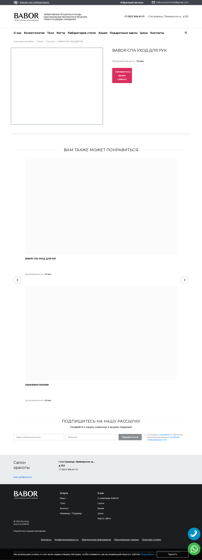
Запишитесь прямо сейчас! (123, 75)
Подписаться (130, 437)
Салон (101, 503)
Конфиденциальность (67, 539)
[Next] (184, 280)
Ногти (61, 32)
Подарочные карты (123, 32)
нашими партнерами (36, 531)
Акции (102, 32)
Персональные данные (126, 539)
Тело (50, 32)
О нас (17, 32)
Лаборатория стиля (82, 32)
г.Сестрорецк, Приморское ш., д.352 (168, 16)
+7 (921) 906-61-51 (134, 16)
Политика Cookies (151, 539)
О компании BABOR (108, 498)
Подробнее (147, 554)
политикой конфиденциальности (163, 438)
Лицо (62, 498)
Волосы (64, 508)
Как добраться (23, 477)
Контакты (157, 32)
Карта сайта (104, 518)
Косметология (34, 32)
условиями (164, 434)
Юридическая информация (96, 539)
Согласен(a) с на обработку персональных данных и (165, 437)
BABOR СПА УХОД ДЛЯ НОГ (40, 258)
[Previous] (17, 280)
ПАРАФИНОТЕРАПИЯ (37, 384)
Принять (172, 554)
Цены (144, 32)
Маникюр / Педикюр (71, 513)
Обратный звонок (131, 2)
